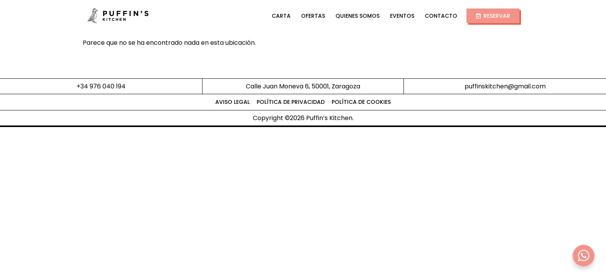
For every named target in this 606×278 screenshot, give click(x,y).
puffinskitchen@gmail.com (505, 86)
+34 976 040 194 (101, 86)
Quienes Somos (357, 16)
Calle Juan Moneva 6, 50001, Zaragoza (303, 86)
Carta (281, 16)
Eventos (402, 16)
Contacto (441, 16)
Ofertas (313, 16)
